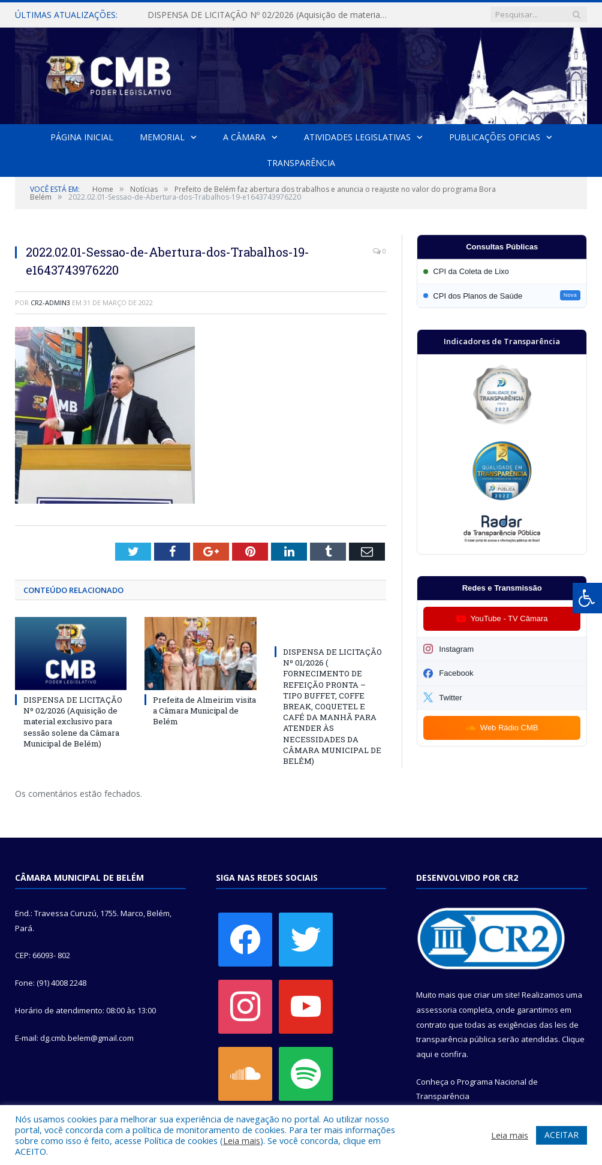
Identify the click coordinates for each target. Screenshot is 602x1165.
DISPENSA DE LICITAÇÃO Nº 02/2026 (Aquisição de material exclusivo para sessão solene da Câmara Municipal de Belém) (270, 15)
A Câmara (244, 137)
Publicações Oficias (494, 137)
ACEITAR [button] (561, 1134)
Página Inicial (81, 137)
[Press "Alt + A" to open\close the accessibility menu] (587, 598)
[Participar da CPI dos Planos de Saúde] (501, 296)
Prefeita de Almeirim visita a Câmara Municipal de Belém (204, 710)
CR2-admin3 (50, 302)
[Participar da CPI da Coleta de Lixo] (501, 271)
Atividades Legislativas (356, 137)
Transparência (301, 162)
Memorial (162, 137)
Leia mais (241, 1140)
